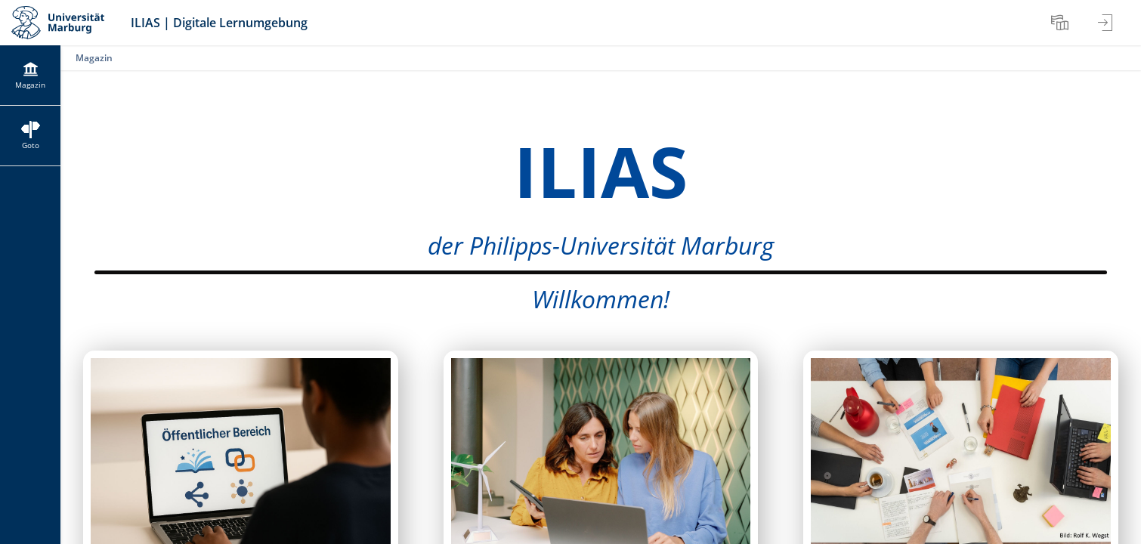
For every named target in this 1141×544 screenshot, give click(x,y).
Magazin (94, 57)
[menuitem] (1061, 22)
